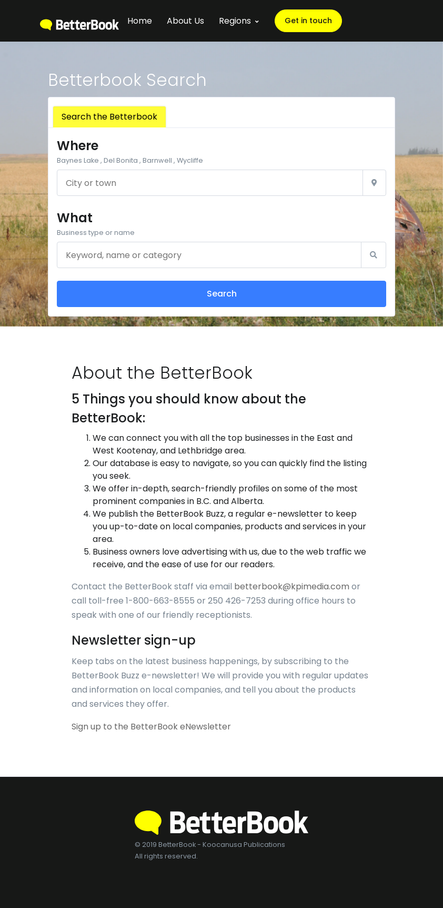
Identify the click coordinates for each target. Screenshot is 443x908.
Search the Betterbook (109, 117)
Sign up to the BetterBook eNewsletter (151, 727)
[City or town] (210, 183)
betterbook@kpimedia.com (291, 586)
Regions (235, 21)
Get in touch (308, 20)
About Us (185, 21)
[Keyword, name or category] (209, 255)
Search (222, 294)
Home (139, 21)
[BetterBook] (79, 21)
